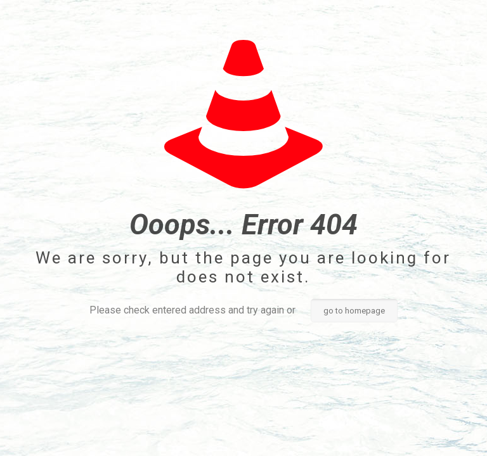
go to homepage (354, 310)
